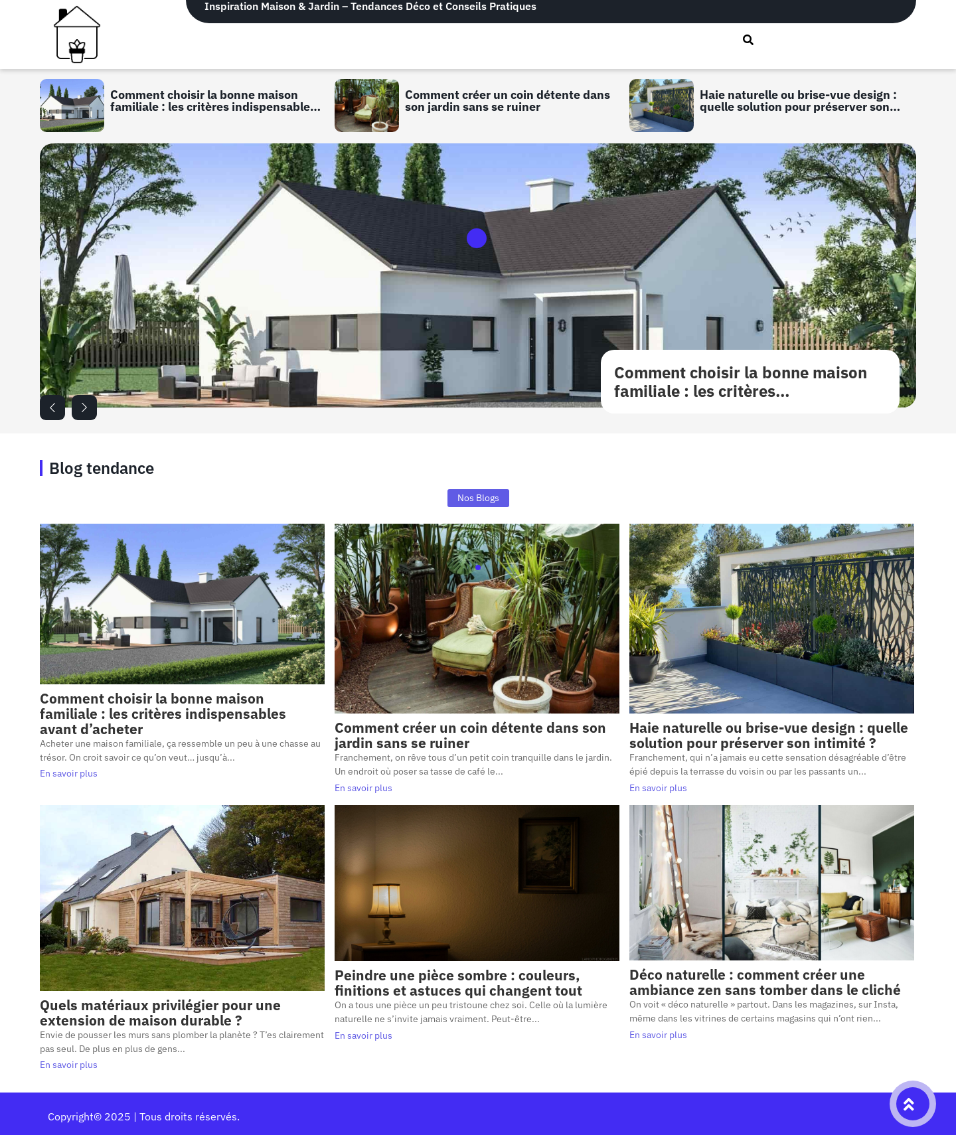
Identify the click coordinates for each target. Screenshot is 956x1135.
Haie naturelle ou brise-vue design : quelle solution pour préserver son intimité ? (798, 100)
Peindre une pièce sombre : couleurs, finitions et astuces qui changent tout (458, 983)
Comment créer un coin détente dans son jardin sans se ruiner (507, 100)
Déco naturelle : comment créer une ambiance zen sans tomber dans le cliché (765, 982)
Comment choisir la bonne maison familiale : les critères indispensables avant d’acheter (213, 100)
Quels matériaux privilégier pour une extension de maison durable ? (160, 1013)
